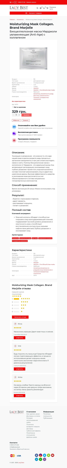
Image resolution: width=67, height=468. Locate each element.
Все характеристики (18, 101)
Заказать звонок (31, 2)
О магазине (31, 412)
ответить (19, 338)
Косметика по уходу (47, 93)
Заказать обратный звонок (19, 449)
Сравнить (25, 120)
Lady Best (21, 462)
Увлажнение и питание (45, 238)
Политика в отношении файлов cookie (32, 435)
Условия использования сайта (32, 420)
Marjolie (36, 88)
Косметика (20, 19)
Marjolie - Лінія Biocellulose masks (44, 90)
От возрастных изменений (19, 241)
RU (15, 2)
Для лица (36, 95)
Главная (12, 19)
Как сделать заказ (33, 414)
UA (13, 2)
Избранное (16, 120)
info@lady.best (15, 447)
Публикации (47, 418)
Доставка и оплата (33, 416)
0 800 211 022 (21, 2)
